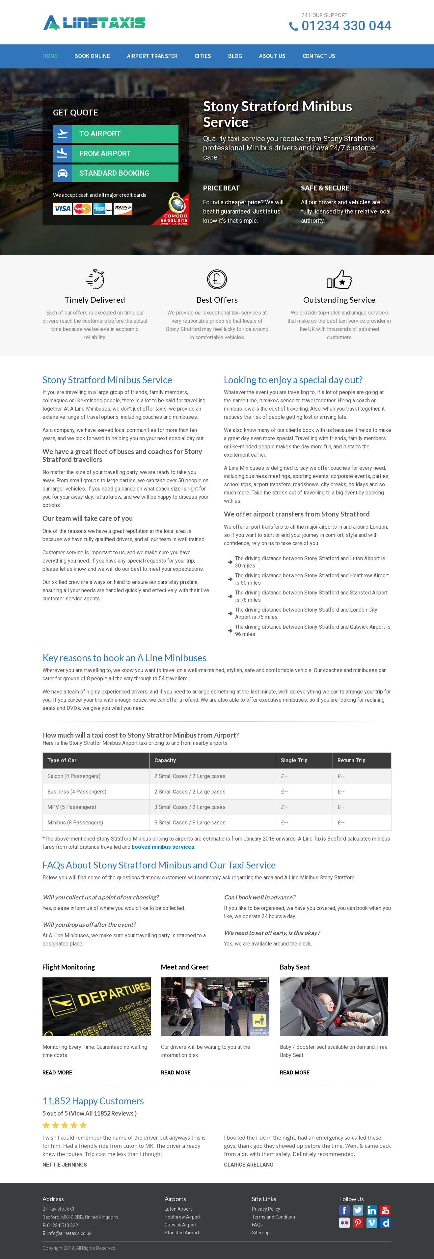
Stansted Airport (182, 1232)
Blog (235, 56)
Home (49, 56)
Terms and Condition (273, 1217)
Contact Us (319, 56)
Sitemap (261, 1232)
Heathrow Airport (183, 1217)
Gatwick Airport (181, 1224)
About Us (272, 56)
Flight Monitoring (68, 967)
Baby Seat (295, 967)
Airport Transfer (152, 56)
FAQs (257, 1224)
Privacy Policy (266, 1209)
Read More (57, 1073)
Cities (203, 56)
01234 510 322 (62, 1225)
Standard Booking (114, 173)
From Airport (105, 153)
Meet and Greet (185, 967)
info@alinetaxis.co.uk (69, 1233)
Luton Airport (178, 1209)
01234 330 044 (347, 26)
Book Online (92, 56)
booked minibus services (163, 847)
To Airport (100, 134)
